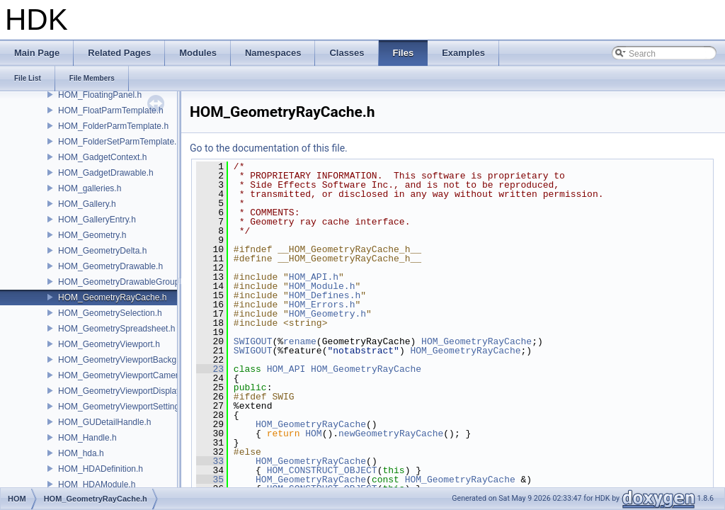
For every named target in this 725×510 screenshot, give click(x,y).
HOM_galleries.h (89, 188)
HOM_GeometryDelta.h (102, 251)
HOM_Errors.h (322, 304)
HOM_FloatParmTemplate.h (111, 110)
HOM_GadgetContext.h (102, 157)
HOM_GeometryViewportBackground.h (131, 360)
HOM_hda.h (81, 453)
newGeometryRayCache (390, 433)
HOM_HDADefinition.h (100, 469)
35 (210, 479)
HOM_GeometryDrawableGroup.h (122, 282)
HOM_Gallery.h (87, 204)
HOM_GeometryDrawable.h (110, 266)
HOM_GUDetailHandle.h (104, 422)
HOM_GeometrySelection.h (110, 313)
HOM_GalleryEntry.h (97, 220)
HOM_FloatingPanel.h (100, 95)
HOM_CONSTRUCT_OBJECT (322, 470)
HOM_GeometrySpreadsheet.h (116, 329)
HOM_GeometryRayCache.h (112, 297)
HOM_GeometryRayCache (476, 341)
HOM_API (286, 369)
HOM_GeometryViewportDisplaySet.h (129, 391)
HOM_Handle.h (87, 438)
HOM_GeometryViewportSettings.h (124, 407)
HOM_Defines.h (324, 295)
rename (299, 341)
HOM (313, 433)
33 (210, 461)
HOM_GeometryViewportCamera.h (124, 375)
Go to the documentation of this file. (269, 148)
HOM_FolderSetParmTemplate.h (119, 142)
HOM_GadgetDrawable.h (106, 173)
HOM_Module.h (322, 286)
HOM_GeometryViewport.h (109, 344)
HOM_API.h (313, 277)
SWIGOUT (253, 341)
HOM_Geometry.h (92, 235)
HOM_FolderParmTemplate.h (113, 126)
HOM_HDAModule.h (96, 484)
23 (210, 369)
